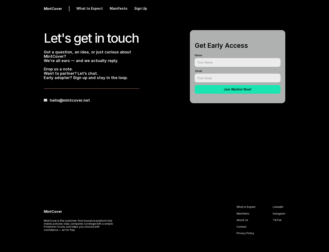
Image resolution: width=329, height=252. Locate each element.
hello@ (56, 100)
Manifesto (118, 8)
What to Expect (89, 8)
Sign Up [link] (140, 8)
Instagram (279, 213)
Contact (241, 226)
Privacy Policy (245, 233)
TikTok (277, 220)
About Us (242, 220)
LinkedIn (278, 206)
